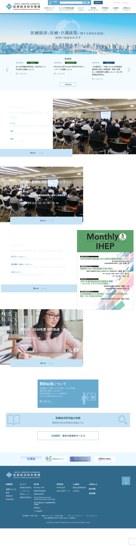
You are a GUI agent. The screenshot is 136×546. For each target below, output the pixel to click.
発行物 (36, 506)
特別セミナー (24, 513)
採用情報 (92, 518)
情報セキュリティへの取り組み (39, 538)
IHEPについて (10, 511)
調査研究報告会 (24, 515)
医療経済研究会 (24, 509)
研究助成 (59, 506)
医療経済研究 (38, 513)
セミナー (23, 506)
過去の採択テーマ (62, 511)
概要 (7, 513)
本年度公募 (60, 509)
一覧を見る (68, 83)
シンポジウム (24, 511)
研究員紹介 (9, 518)
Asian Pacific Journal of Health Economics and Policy (42, 516)
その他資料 (37, 524)
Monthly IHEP (38, 509)
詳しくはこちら (21, 72)
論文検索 (92, 512)
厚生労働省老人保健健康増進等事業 (44, 519)
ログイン (98, 2)
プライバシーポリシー (58, 538)
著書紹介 (36, 521)
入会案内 (76, 506)
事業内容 (8, 515)
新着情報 (9, 506)
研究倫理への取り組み (20, 538)
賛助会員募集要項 (78, 509)
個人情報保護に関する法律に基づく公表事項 (92, 538)
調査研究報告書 (38, 511)
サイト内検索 (85, 2)
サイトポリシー (72, 538)
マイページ (125, 1)
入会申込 (75, 511)
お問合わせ (92, 506)
